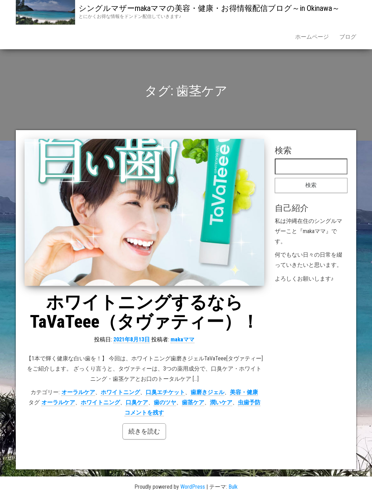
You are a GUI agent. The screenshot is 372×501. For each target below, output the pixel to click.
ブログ (347, 36)
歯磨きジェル (207, 392)
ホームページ (312, 36)
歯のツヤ (165, 402)
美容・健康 (244, 392)
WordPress (192, 486)
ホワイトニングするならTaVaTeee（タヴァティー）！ (144, 312)
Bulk (233, 486)
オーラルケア (78, 392)
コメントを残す (144, 412)
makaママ (182, 339)
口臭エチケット (165, 392)
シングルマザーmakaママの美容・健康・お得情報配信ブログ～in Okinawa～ (209, 8)
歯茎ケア (193, 402)
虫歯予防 (249, 402)
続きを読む (144, 431)
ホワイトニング (120, 392)
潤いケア (221, 402)
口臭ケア (137, 402)
